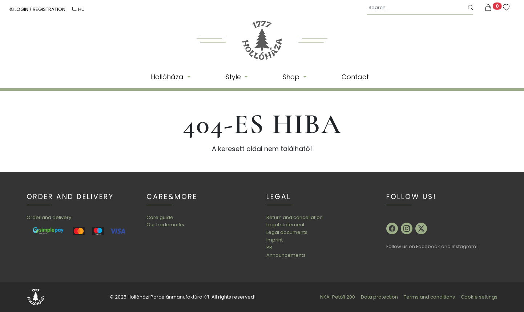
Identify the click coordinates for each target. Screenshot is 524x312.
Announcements (286, 255)
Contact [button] (355, 76)
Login (19, 9)
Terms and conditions (429, 296)
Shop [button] (292, 76)
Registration (49, 9)
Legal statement (285, 224)
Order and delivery (49, 217)
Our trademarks (165, 224)
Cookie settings (479, 296)
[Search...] (415, 7)
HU (78, 9)
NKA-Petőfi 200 (337, 296)
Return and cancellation (294, 217)
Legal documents (286, 232)
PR (269, 247)
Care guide (159, 217)
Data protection (379, 296)
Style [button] (234, 76)
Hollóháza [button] (168, 76)
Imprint (274, 239)
